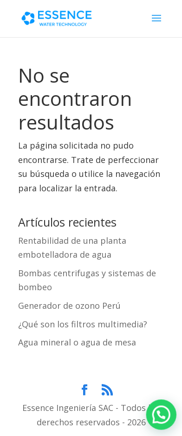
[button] (162, 416)
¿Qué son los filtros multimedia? (82, 324)
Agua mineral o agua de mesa (77, 342)
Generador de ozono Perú (69, 305)
